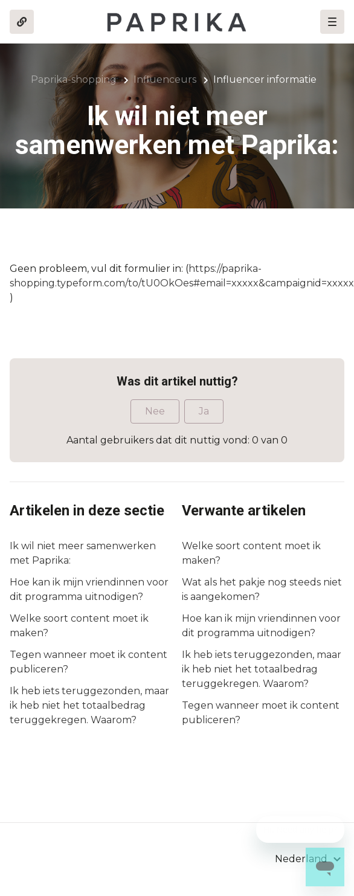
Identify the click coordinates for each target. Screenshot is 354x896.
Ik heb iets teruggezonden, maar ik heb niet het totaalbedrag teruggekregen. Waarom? (89, 705)
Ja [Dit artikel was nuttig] (204, 411)
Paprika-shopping (74, 79)
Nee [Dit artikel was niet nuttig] (155, 411)
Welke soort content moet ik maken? (79, 626)
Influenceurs (165, 79)
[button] (332, 22)
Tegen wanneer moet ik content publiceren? (88, 662)
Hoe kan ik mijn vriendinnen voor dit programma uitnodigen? (89, 589)
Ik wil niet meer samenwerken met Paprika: (83, 553)
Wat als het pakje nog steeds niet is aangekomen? (262, 589)
